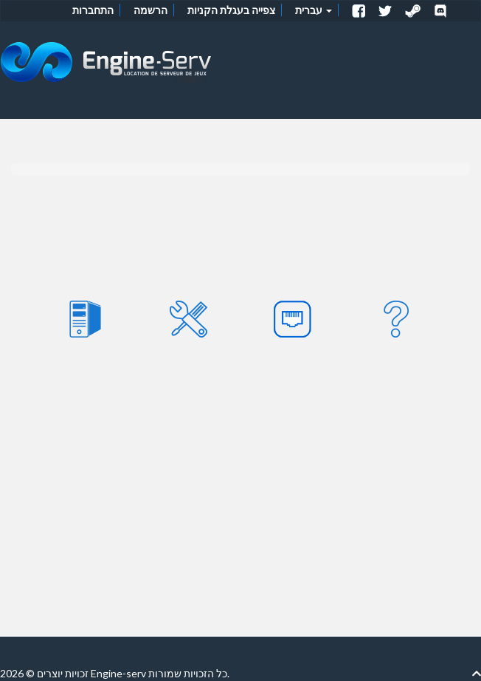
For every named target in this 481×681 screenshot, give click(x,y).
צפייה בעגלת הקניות (231, 10)
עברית (313, 10)
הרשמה (150, 10)
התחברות (93, 10)
